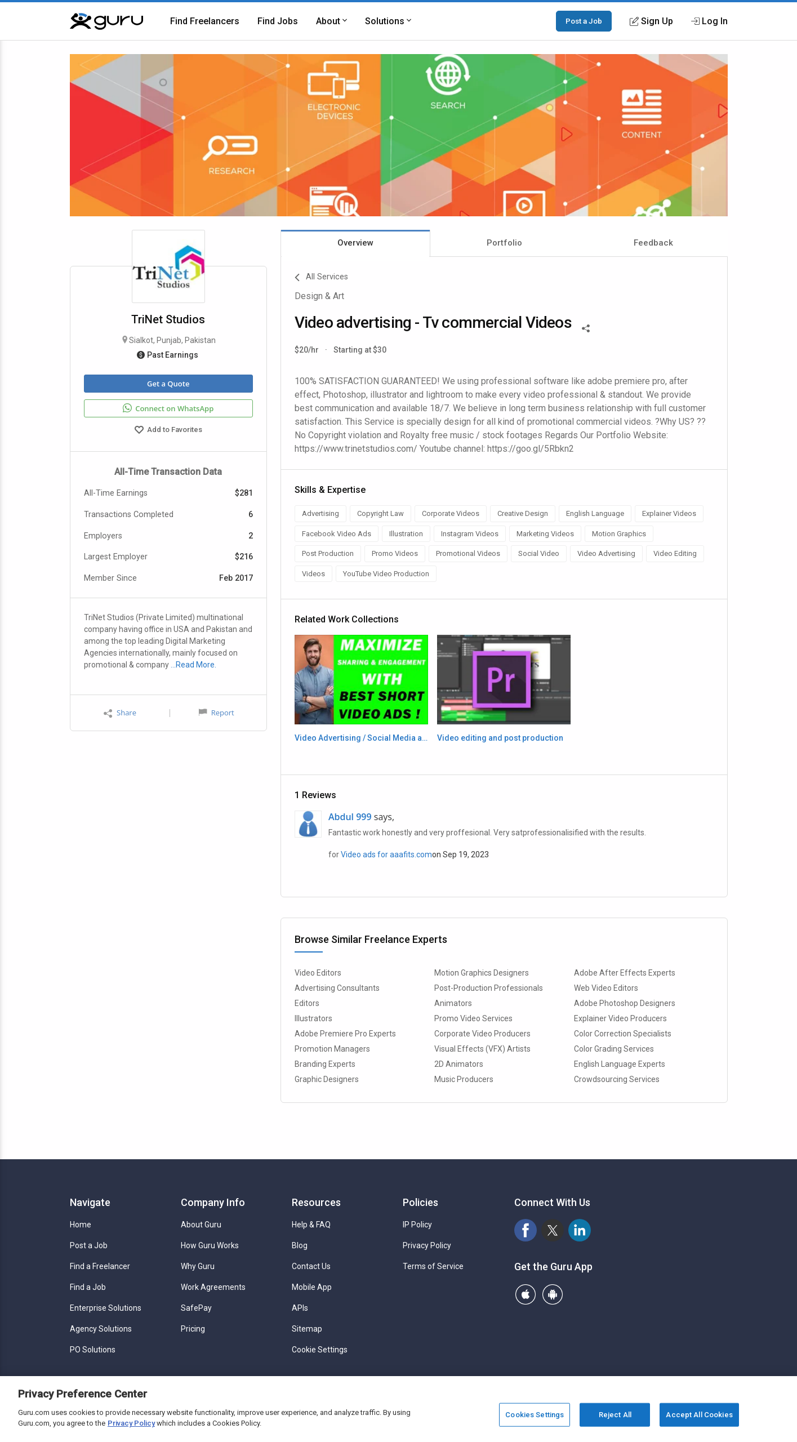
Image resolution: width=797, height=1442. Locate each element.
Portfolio (504, 243)
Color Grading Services (614, 1048)
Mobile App (312, 1287)
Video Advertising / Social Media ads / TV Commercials (361, 737)
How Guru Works (210, 1245)
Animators (453, 1003)
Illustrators (313, 1018)
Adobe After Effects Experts (624, 972)
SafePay (196, 1307)
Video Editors (318, 972)
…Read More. (193, 664)
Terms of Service (433, 1266)
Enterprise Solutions (105, 1307)
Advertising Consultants (337, 988)
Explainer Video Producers (620, 1018)
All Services (321, 277)
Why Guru (198, 1266)
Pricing (193, 1328)
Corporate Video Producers (482, 1033)
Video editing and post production (500, 737)
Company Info (213, 1202)
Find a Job (88, 1287)
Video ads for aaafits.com (386, 854)
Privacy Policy (427, 1245)
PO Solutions (92, 1349)
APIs (300, 1307)
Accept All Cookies (699, 1414)
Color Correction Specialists (622, 1033)
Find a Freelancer (100, 1266)
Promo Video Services (473, 1018)
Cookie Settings (320, 1349)
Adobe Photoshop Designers (624, 1003)
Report (216, 712)
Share (120, 712)
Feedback (653, 243)
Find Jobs (277, 21)
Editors (307, 1003)
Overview (355, 243)
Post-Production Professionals (488, 988)
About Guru (201, 1224)
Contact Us (311, 1266)
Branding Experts (325, 1064)
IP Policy (417, 1224)
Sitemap (307, 1328)
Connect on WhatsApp (168, 408)
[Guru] (106, 21)
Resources (316, 1202)
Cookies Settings (534, 1414)
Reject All (615, 1414)
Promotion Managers (332, 1048)
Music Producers (463, 1079)
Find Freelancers (204, 21)
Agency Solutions (101, 1328)
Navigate (90, 1202)
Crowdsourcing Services (617, 1079)
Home (80, 1224)
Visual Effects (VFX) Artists (482, 1048)
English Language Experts (619, 1064)
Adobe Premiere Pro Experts (345, 1033)
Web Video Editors (606, 988)
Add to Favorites (168, 431)
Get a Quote (168, 384)
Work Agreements (213, 1287)
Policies (420, 1202)
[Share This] (585, 327)
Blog (300, 1245)
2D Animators (458, 1064)
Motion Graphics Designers (481, 972)
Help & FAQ (311, 1224)
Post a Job (584, 20)
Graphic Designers (327, 1079)
